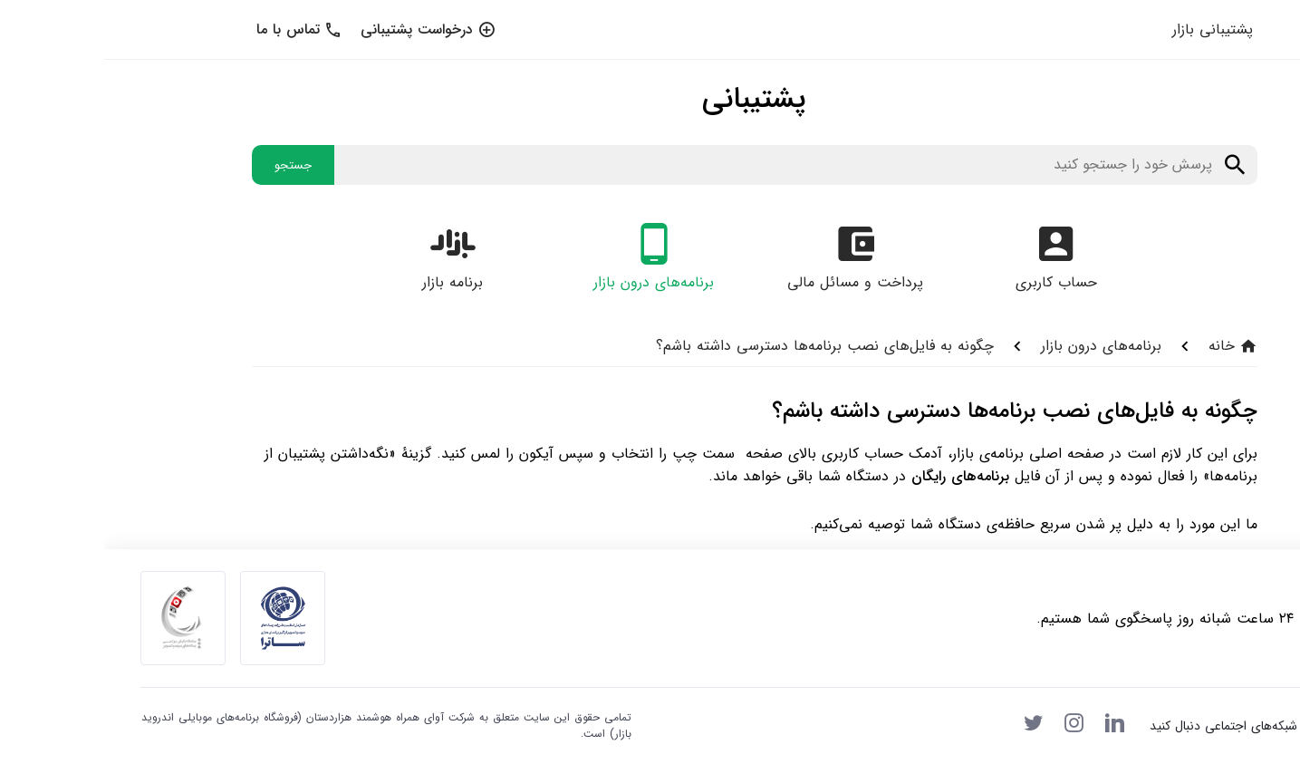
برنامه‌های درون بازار (549, 282)
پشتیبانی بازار (1108, 29)
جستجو (188, 165)
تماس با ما (195, 29)
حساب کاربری (952, 282)
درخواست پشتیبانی (323, 29)
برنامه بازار (348, 282)
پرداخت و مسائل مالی (751, 282)
